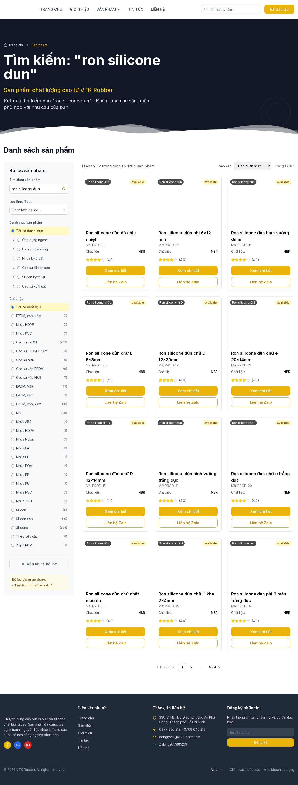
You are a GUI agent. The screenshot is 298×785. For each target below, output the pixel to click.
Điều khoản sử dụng (279, 770)
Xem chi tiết (115, 270)
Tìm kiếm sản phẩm (24, 180)
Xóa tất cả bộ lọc (39, 564)
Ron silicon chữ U (171, 543)
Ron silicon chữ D (171, 302)
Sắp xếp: (225, 166)
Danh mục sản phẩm (25, 222)
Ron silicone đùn (98, 182)
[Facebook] (7, 745)
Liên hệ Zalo (116, 282)
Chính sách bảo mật (245, 770)
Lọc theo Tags (20, 201)
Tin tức (162, 9)
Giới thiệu (105, 9)
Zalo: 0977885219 (173, 744)
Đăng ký (260, 742)
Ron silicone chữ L (99, 302)
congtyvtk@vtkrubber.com (179, 737)
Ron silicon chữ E (243, 302)
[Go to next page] (215, 667)
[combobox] (217, 769)
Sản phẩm (85, 725)
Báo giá (279, 9)
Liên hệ (184, 9)
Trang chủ (77, 9)
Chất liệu (16, 299)
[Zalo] (17, 745)
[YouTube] (28, 745)
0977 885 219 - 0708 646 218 (182, 729)
